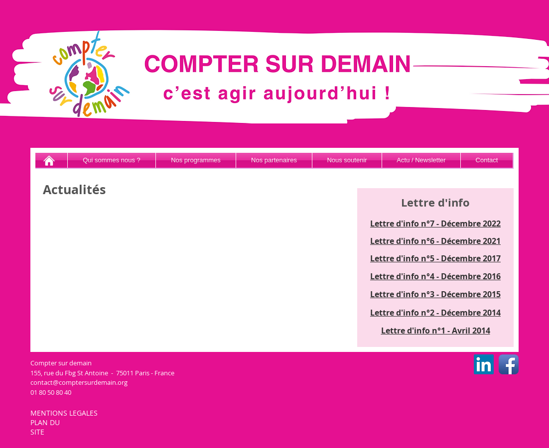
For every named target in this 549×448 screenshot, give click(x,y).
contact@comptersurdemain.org (79, 382)
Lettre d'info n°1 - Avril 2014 (435, 330)
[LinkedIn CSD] (484, 364)
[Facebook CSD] (509, 364)
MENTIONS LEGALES (65, 413)
